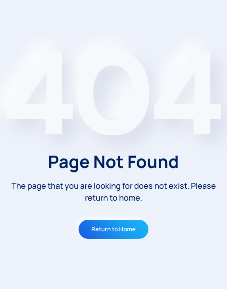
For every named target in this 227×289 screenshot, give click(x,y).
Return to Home (113, 229)
